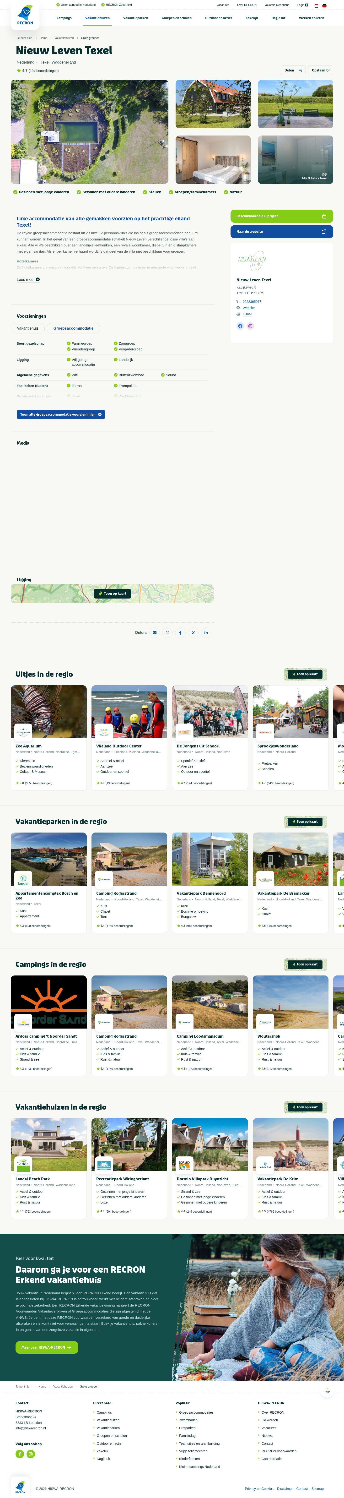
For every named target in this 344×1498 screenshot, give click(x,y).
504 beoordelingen (118, 1211)
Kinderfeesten (189, 1459)
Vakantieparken (135, 18)
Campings (64, 18)
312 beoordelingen (279, 1069)
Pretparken (187, 1428)
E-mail (247, 314)
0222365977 (252, 302)
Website (249, 308)
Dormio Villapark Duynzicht (202, 1179)
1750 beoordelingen (119, 926)
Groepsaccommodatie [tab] (73, 328)
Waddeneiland (151, 752)
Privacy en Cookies (259, 1488)
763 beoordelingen (38, 1211)
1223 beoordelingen (200, 1069)
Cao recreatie (272, 1459)
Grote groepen (90, 38)
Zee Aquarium (29, 746)
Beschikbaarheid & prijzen (281, 216)
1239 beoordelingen (38, 1069)
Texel (37, 904)
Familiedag (187, 1436)
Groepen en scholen (177, 18)
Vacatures (223, 5)
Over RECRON (247, 5)
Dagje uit (278, 18)
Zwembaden (188, 1420)
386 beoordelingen (279, 926)
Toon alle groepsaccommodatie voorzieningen (61, 414)
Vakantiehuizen (97, 18)
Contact (267, 1443)
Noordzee (62, 752)
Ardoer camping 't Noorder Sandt (46, 1036)
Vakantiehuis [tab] (27, 328)
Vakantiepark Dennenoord (201, 893)
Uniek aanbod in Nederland (76, 4)
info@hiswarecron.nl (31, 1428)
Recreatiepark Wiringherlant (122, 1179)
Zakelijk (252, 18)
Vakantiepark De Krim (278, 1179)
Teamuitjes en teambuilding (199, 1443)
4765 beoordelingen (280, 1211)
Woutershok (269, 1036)
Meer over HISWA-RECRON (46, 1347)
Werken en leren (311, 18)
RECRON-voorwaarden (279, 1451)
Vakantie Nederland (277, 5)
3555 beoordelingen (38, 783)
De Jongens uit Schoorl (198, 746)
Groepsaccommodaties (196, 1412)
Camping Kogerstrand (116, 893)
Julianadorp (79, 1042)
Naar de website (281, 231)
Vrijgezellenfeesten (193, 1451)
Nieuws (267, 1436)
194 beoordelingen (44, 71)
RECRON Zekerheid (116, 4)
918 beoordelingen (199, 926)
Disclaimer (285, 1488)
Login (302, 5)
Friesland (120, 752)
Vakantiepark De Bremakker (284, 893)
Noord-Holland (44, 752)
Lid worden (270, 1420)
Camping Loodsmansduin (200, 1036)
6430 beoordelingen (280, 783)
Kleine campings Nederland (199, 1467)
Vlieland (134, 752)
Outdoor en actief (218, 18)
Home (43, 38)
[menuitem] (64, 18)
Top (327, 1390)
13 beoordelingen (118, 783)
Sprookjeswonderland (278, 746)
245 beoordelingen (199, 1211)
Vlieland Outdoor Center (119, 746)
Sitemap (318, 1488)
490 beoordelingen (38, 926)
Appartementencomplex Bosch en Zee (47, 895)
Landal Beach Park (33, 1179)
